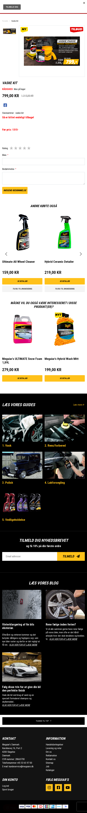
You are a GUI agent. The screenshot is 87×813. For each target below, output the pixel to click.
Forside (5, 21)
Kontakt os (51, 759)
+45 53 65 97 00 (24, 762)
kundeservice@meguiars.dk (21, 766)
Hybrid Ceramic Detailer (59, 261)
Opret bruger (8, 789)
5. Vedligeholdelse (13, 520)
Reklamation (51, 755)
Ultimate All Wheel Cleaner (18, 261)
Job (47, 766)
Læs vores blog (43, 583)
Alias (5, 155)
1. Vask (6, 445)
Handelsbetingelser (54, 744)
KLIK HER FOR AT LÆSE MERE (23, 644)
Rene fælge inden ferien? (61, 624)
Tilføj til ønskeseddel (22, 289)
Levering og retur (53, 748)
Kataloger (50, 770)
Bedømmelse (9, 169)
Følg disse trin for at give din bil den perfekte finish (21, 688)
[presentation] (6, 254)
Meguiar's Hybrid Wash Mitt (62, 359)
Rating (5, 148)
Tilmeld (71, 556)
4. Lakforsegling (55, 482)
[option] (9, 31)
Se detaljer (22, 281)
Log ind (5, 786)
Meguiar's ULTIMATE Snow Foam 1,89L (22, 360)
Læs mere (79, 404)
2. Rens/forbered (55, 445)
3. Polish (7, 482)
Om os (49, 751)
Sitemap (49, 762)
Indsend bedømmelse (14, 190)
